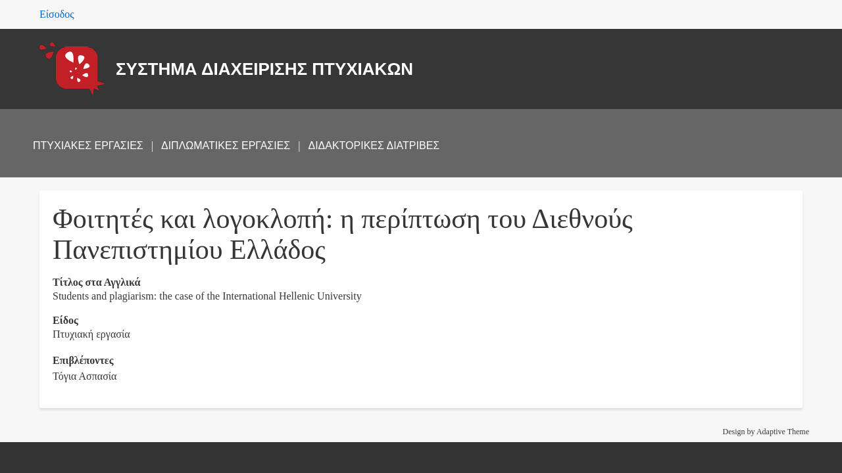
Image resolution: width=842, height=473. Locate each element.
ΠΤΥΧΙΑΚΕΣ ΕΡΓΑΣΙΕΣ (88, 145)
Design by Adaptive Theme (766, 431)
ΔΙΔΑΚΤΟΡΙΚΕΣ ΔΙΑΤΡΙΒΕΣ (373, 145)
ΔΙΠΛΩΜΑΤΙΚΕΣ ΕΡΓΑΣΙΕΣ (225, 145)
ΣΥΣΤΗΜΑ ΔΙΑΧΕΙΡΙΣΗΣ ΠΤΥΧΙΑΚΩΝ (264, 69)
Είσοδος (56, 14)
